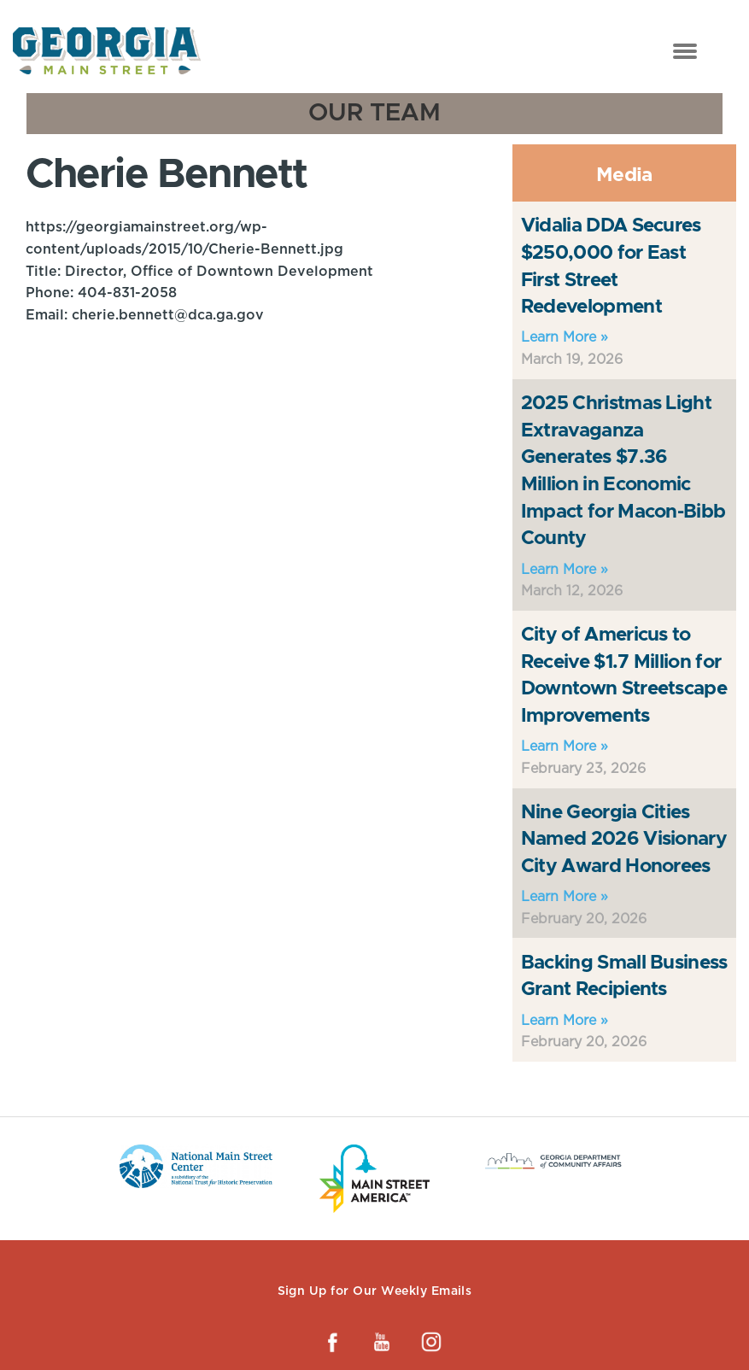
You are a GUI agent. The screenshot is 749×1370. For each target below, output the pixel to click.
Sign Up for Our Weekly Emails (375, 1290)
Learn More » (564, 337)
